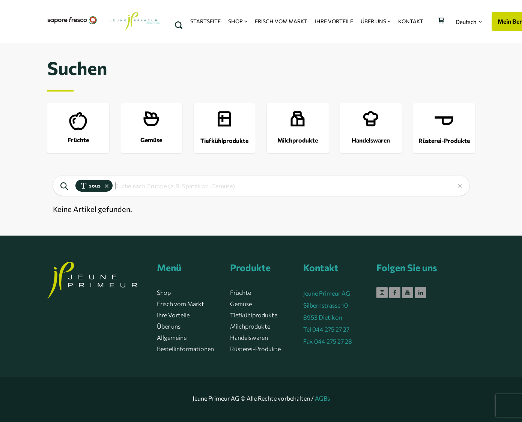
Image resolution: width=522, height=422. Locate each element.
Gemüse (241, 303)
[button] (469, 21)
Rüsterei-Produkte (255, 348)
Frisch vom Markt (180, 303)
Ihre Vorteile (173, 314)
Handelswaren (249, 337)
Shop (164, 292)
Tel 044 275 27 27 (326, 329)
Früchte (240, 292)
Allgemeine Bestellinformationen (185, 343)
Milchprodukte (250, 326)
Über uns (169, 326)
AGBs (322, 398)
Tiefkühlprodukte (253, 314)
